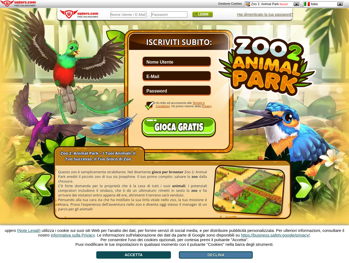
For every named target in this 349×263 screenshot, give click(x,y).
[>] (304, 188)
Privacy (206, 106)
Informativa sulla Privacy (73, 235)
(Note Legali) (29, 230)
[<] (43, 184)
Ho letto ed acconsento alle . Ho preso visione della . (184, 104)
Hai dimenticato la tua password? (265, 14)
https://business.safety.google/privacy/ (275, 235)
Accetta (134, 255)
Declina (215, 255)
